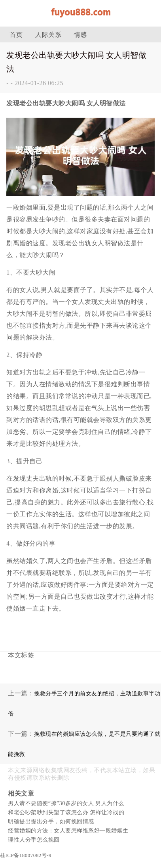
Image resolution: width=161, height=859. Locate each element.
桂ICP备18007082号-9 (25, 855)
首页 (16, 34)
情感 (80, 34)
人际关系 (48, 34)
